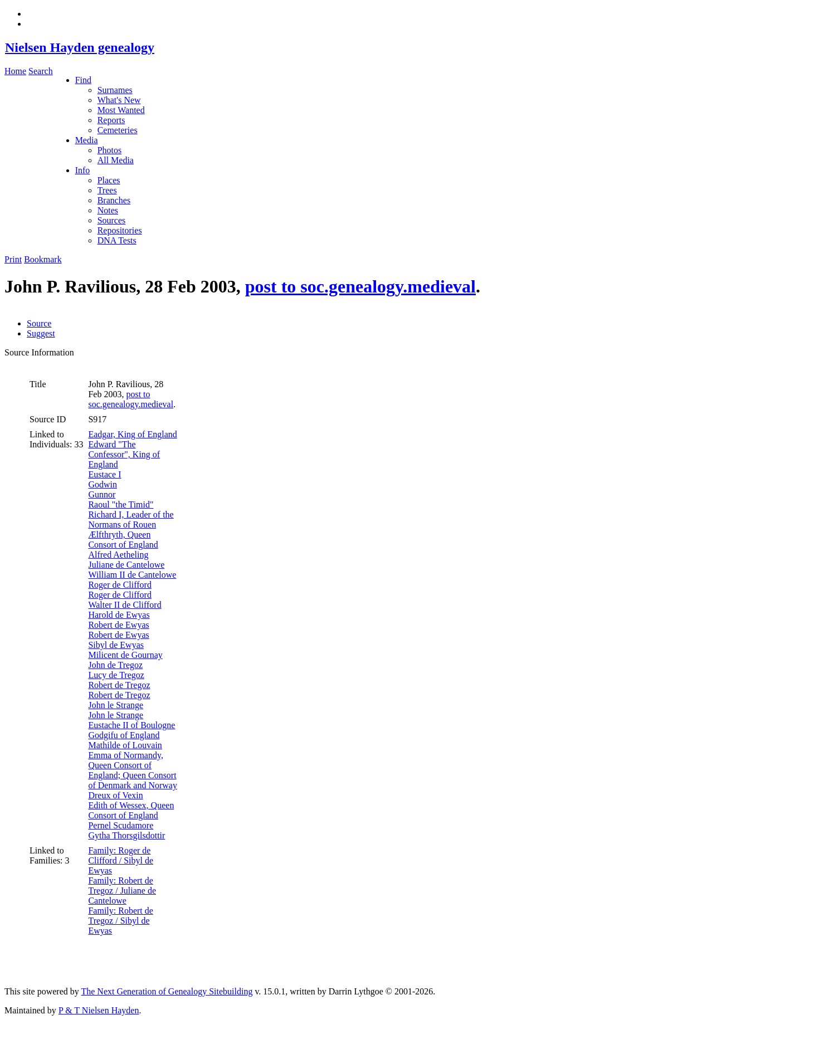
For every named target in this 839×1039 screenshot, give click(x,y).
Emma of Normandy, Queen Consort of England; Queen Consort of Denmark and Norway (132, 770)
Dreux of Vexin (115, 795)
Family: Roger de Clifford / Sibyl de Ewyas (120, 860)
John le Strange (115, 705)
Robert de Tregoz (119, 685)
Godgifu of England (123, 735)
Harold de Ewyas (118, 615)
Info (82, 170)
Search (40, 71)
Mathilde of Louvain (125, 745)
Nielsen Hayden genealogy (79, 47)
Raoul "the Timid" (120, 504)
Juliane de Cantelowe (126, 564)
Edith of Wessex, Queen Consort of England (131, 810)
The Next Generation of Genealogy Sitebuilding (166, 991)
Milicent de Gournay (125, 655)
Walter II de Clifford (124, 604)
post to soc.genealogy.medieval (360, 286)
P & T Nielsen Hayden (98, 1010)
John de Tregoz (115, 665)
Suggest (41, 333)
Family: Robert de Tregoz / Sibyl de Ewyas (120, 920)
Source (39, 323)
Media (86, 140)
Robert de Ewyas (118, 625)
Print (13, 259)
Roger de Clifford (119, 584)
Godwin (102, 484)
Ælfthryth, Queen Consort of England (123, 539)
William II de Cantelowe (132, 574)
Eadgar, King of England (132, 434)
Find (83, 80)
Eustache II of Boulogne (131, 725)
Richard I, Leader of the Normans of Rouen (130, 519)
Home (15, 71)
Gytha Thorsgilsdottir (126, 835)
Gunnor (101, 494)
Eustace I (104, 474)
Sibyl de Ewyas (116, 645)
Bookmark (43, 259)
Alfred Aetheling (118, 554)
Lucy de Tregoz (116, 675)
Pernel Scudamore (120, 825)
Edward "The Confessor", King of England (124, 454)
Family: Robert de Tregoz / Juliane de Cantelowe (122, 890)
